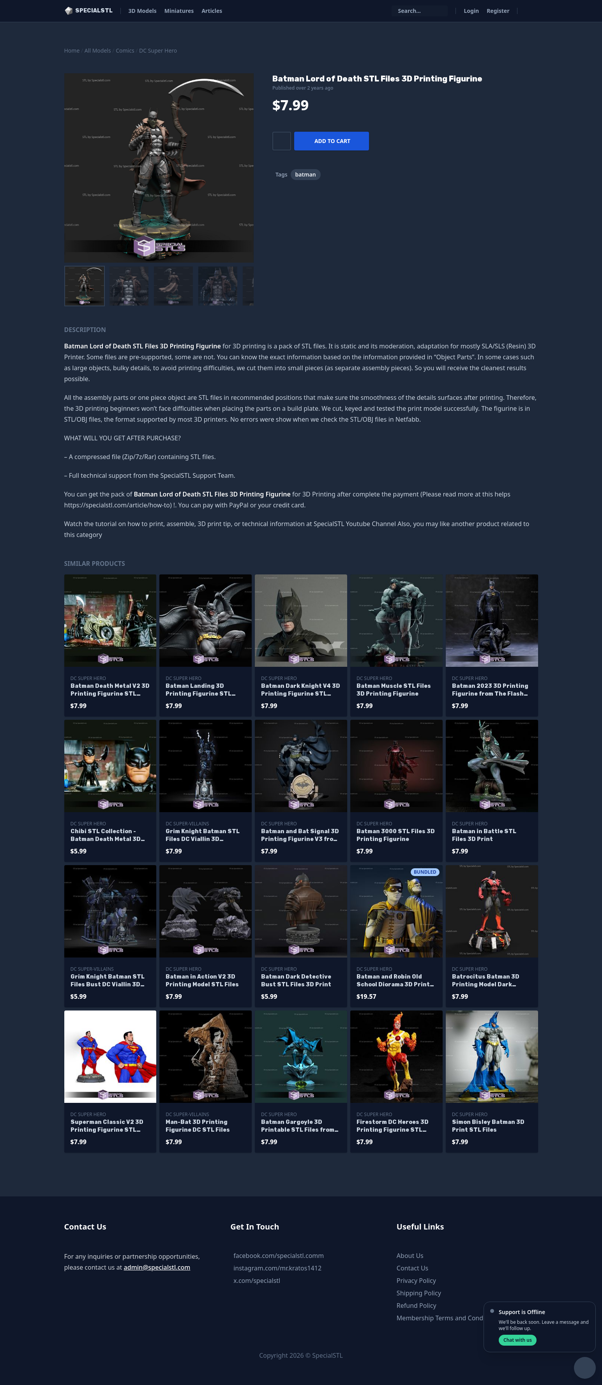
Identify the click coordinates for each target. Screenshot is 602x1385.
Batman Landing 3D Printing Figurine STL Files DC (198, 690)
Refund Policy (416, 1305)
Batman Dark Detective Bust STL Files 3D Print (296, 980)
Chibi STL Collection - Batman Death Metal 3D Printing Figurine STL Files (106, 835)
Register (498, 10)
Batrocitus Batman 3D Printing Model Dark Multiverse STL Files (485, 981)
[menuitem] (84, 286)
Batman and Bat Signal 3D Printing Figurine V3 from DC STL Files (300, 835)
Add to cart (332, 141)
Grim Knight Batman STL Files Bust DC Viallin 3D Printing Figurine (108, 981)
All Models (98, 50)
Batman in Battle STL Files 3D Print (484, 835)
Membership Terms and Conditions (448, 1318)
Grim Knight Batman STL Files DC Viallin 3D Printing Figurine (203, 835)
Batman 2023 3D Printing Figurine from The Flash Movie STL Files (490, 690)
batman (305, 174)
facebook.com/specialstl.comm (278, 1255)
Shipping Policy (419, 1293)
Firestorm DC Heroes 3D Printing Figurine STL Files (393, 1126)
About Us (410, 1255)
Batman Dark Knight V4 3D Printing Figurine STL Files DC (300, 690)
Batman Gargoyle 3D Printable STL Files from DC (297, 1126)
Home (72, 50)
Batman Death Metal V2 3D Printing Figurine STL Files (110, 690)
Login (471, 10)
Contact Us (412, 1268)
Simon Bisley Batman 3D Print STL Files (488, 1126)
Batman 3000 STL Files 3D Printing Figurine (396, 835)
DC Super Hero (158, 50)
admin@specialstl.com (157, 1267)
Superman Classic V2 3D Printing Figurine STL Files (107, 1126)
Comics (125, 50)
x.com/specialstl (256, 1280)
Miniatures (179, 10)
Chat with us (517, 1340)
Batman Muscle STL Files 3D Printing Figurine (394, 690)
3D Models (143, 10)
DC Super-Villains (187, 823)
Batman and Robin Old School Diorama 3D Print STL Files (393, 981)
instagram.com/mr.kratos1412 (277, 1268)
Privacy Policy (416, 1280)
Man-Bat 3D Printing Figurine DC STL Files (198, 1126)
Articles (211, 10)
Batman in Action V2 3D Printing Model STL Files (202, 980)
